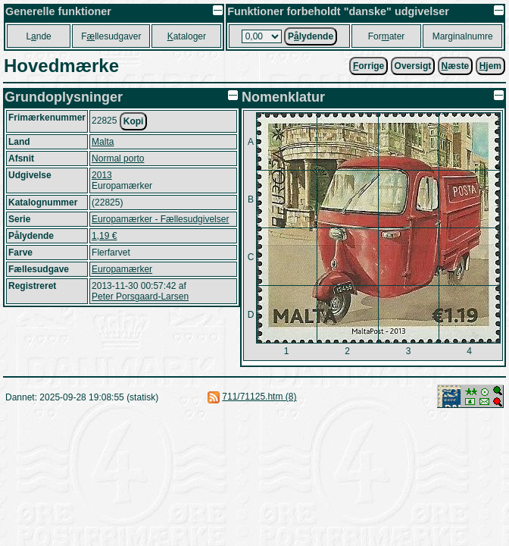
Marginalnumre (462, 36)
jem (490, 66)
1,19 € (104, 236)
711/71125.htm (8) (259, 396)
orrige (368, 66)
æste (456, 66)
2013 (102, 175)
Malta (103, 141)
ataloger (186, 36)
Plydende (310, 36)
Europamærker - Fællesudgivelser (160, 219)
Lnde (38, 36)
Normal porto (118, 158)
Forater (386, 36)
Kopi (133, 121)
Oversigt (413, 66)
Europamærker (122, 269)
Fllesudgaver (111, 36)
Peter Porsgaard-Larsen (140, 296)
